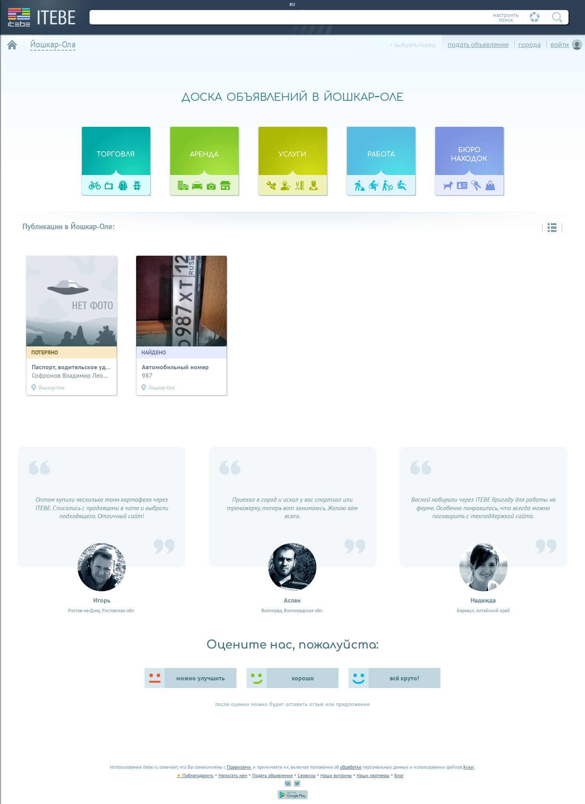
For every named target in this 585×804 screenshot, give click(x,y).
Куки (468, 767)
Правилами (239, 767)
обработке (350, 767)
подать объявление (478, 44)
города (529, 44)
